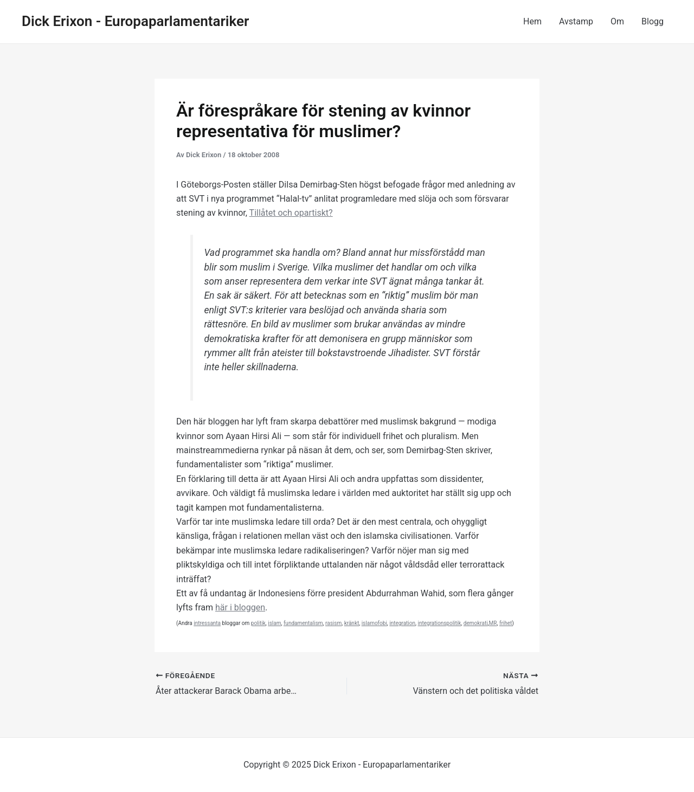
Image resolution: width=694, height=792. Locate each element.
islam (274, 623)
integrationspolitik (439, 623)
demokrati (476, 623)
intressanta (207, 623)
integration (402, 623)
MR (493, 623)
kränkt (351, 623)
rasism (333, 623)
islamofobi (374, 623)
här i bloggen (240, 607)
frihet (505, 623)
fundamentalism (303, 623)
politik (258, 623)
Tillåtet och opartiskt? (291, 213)
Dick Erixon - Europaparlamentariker (135, 21)
